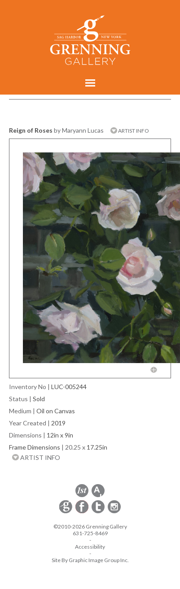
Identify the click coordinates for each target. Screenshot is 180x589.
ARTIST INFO (129, 130)
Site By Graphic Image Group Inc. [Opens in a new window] (90, 560)
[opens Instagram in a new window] (114, 511)
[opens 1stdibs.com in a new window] (82, 495)
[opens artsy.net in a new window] (98, 495)
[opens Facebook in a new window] (83, 511)
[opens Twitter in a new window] (99, 511)
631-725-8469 (90, 533)
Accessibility (90, 546)
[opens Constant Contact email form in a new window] (66, 511)
